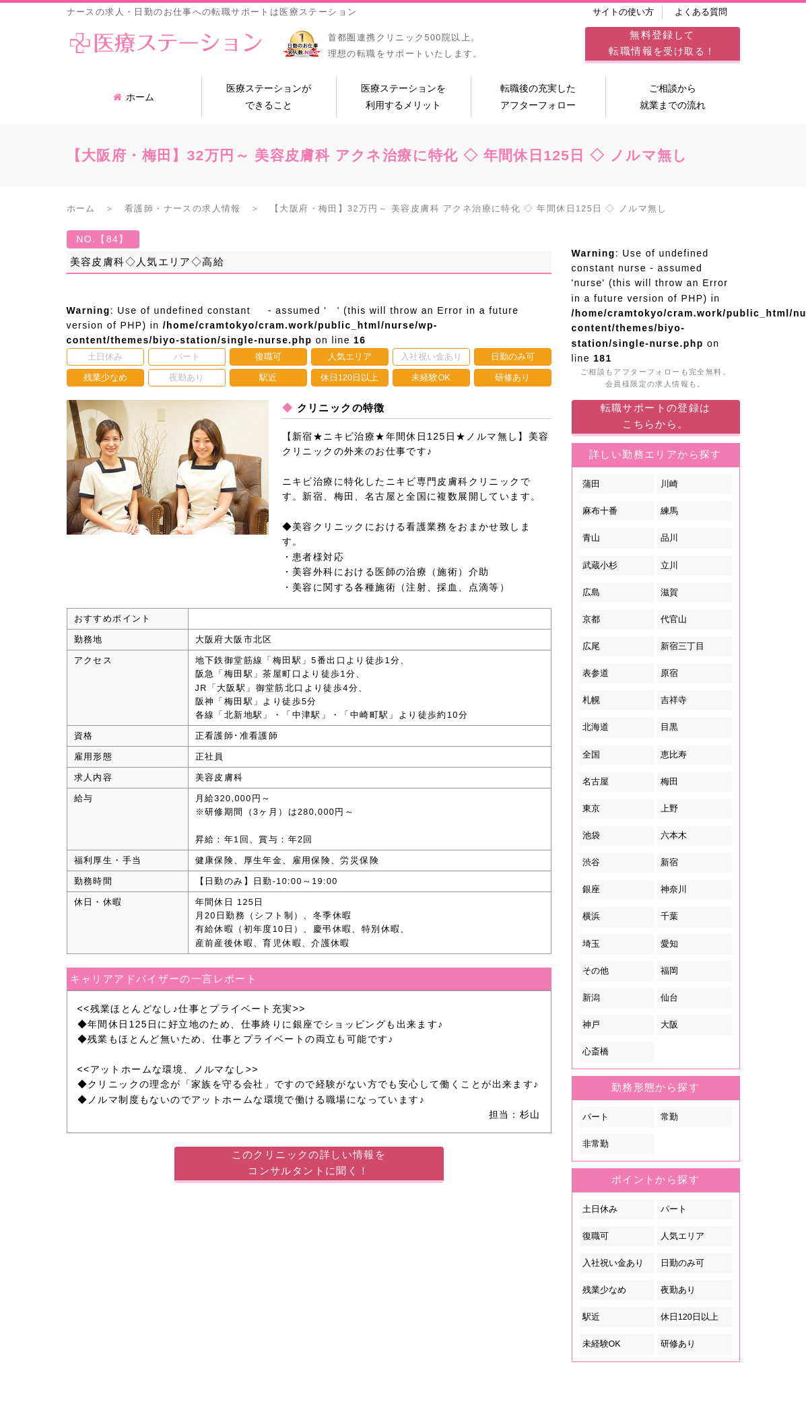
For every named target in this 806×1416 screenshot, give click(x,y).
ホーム (133, 97)
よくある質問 (701, 12)
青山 (591, 538)
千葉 (669, 916)
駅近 (591, 1317)
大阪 (669, 1025)
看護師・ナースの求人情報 (183, 208)
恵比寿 (674, 755)
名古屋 (595, 781)
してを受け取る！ (662, 43)
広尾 (591, 646)
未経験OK (601, 1344)
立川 (669, 565)
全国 (591, 755)
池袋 (591, 835)
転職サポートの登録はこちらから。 (656, 416)
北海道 (595, 727)
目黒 (669, 727)
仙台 (669, 998)
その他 (595, 971)
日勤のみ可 (682, 1263)
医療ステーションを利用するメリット (403, 96)
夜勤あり (678, 1290)
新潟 (591, 998)
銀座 (591, 889)
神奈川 (674, 889)
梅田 (669, 781)
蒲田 (591, 484)
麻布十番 (599, 511)
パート (595, 1117)
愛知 (669, 944)
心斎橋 (595, 1051)
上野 (669, 808)
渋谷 (591, 862)
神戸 (591, 1025)
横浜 (591, 916)
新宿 (669, 862)
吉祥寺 (674, 700)
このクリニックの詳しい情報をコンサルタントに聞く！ (309, 1162)
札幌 (591, 700)
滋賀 (669, 592)
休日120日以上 (689, 1317)
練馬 (669, 511)
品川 (669, 538)
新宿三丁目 (682, 646)
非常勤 (595, 1144)
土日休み (599, 1209)
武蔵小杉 (599, 565)
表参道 (595, 673)
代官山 (674, 619)
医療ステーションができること (268, 96)
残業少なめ (604, 1290)
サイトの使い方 (623, 12)
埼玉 (591, 944)
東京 (591, 808)
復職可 (595, 1236)
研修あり (678, 1344)
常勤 (669, 1117)
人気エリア (682, 1236)
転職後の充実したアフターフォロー (538, 96)
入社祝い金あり (613, 1263)
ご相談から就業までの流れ (673, 96)
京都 (591, 619)
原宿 (669, 673)
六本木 (674, 835)
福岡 (669, 971)
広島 (591, 592)
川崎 (669, 484)
